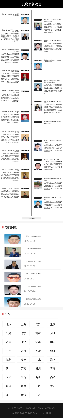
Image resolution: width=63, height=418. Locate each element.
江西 (23, 377)
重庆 (53, 324)
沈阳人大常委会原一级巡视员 (33, 274)
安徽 (38, 350)
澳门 (8, 394)
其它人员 (23, 395)
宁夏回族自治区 (38, 395)
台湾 (38, 377)
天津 (38, 324)
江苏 (8, 359)
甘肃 (8, 377)
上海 (23, 324)
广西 (38, 386)
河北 (53, 333)
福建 (23, 359)
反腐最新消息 (31, 4)
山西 (8, 350)
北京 (8, 324)
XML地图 (46, 413)
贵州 (38, 368)
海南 (53, 359)
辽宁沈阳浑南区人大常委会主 (33, 261)
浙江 (53, 350)
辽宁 (8, 314)
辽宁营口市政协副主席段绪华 (33, 286)
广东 (38, 359)
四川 (8, 368)
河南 (8, 342)
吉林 (38, 333)
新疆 (8, 386)
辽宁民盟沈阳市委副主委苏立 (33, 299)
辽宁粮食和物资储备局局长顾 (33, 236)
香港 (53, 386)
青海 (53, 368)
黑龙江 (8, 334)
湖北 (23, 342)
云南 (23, 368)
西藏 (23, 386)
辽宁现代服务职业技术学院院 (33, 248)
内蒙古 (53, 378)
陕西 (23, 350)
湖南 (38, 342)
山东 (53, 342)
